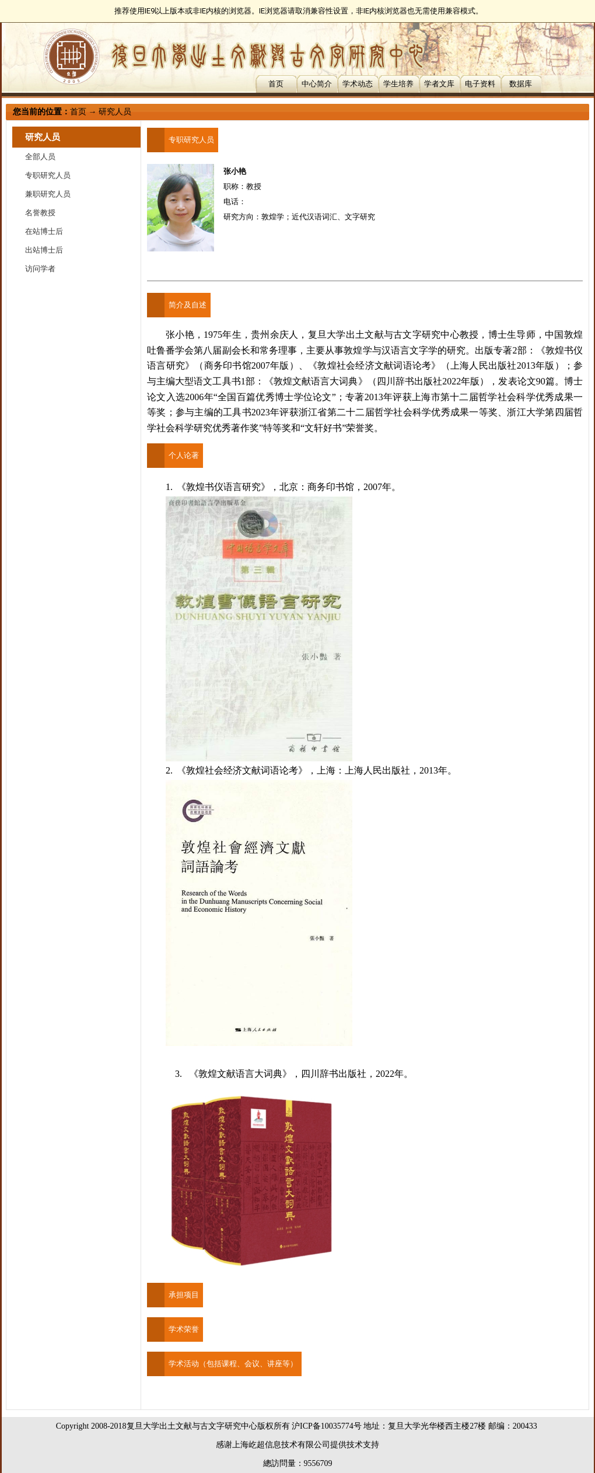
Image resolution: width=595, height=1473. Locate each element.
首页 (276, 83)
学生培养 (398, 83)
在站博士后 (44, 231)
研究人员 (115, 111)
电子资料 (480, 83)
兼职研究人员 (48, 194)
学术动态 (357, 83)
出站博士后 (44, 250)
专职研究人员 (48, 175)
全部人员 (40, 156)
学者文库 (439, 83)
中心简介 (317, 83)
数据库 (520, 83)
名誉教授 (40, 212)
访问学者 (40, 268)
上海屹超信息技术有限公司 (281, 1444)
